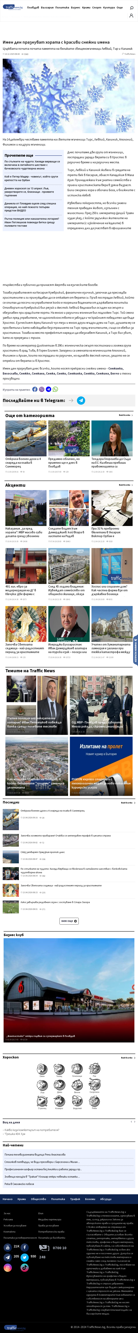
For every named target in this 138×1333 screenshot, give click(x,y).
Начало (8, 1199)
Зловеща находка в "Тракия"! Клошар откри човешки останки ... (42, 1177)
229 (65, 472)
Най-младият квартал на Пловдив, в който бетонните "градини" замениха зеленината (35, 783)
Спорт (96, 8)
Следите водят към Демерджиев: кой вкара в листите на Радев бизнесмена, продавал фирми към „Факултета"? (66, 533)
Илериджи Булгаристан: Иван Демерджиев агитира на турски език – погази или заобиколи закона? (67, 649)
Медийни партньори (49, 1219)
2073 (23, 599)
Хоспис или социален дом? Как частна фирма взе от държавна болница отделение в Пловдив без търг (109, 591)
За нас (7, 1213)
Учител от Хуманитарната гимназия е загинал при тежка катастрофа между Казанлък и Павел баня (110, 649)
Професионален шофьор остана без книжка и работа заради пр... (43, 1169)
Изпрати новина (135, 650)
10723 (66, 657)
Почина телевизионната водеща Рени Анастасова (34, 1155)
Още (120, 8)
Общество (38, 1199)
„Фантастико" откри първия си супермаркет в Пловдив (40, 1036)
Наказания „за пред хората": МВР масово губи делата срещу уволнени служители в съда (23, 533)
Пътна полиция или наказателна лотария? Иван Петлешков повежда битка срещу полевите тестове (34, 722)
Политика (62, 8)
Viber (41, 389)
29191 (25, 732)
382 (42, 876)
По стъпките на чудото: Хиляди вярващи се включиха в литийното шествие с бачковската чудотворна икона (74, 870)
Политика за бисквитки (51, 1238)
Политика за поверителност (20, 1238)
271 (42, 909)
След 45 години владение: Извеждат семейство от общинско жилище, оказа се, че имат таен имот (66, 591)
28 (41, 817)
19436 (23, 541)
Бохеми (90, 1199)
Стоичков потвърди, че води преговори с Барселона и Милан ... (42, 1162)
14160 (90, 793)
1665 (109, 472)
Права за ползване (48, 1225)
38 (22, 472)
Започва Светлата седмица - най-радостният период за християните (24, 648)
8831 (109, 599)
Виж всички (124, 415)
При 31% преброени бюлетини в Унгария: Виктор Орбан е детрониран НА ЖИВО (106, 533)
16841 (66, 599)
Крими (86, 8)
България (47, 8)
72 (41, 842)
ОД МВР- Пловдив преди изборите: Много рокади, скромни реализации (97, 724)
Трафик (75, 1199)
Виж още (69, 921)
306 (42, 859)
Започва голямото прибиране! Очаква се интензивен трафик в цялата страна (66, 836)
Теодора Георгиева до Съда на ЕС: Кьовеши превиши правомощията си (111, 463)
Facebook (35, 389)
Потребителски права (51, 1232)
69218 (25, 793)
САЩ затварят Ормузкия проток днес (43, 852)
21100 (109, 657)
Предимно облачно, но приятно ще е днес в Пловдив (64, 463)
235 (23, 657)
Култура (109, 8)
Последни (11, 802)
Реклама (8, 1219)
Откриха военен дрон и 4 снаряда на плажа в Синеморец (23, 463)
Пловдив (33, 8)
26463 (66, 541)
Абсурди (105, 1199)
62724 (23, 1039)
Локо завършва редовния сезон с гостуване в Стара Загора (55, 902)
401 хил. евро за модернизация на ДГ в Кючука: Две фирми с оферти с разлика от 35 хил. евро (22, 591)
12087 (90, 732)
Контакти (9, 1232)
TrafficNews (129, 54)
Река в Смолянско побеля (19, 1184)
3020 (109, 541)
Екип (40, 1213)
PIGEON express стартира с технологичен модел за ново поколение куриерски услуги (101, 783)
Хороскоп (11, 1057)
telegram (48, 389)
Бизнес (75, 8)
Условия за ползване (15, 1225)
